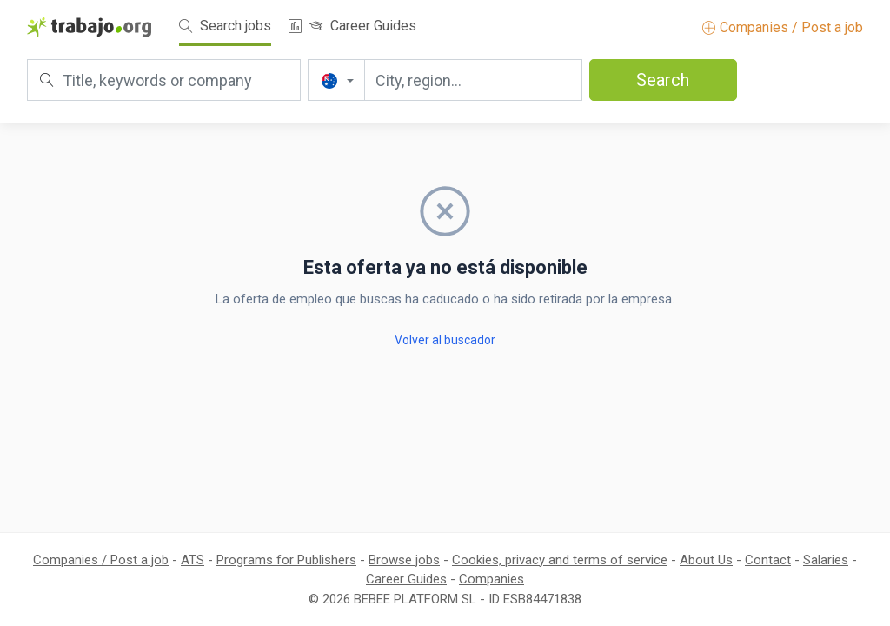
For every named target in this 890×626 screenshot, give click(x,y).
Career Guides (362, 25)
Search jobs (225, 25)
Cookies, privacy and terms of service (560, 560)
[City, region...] (472, 80)
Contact (768, 560)
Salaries (825, 560)
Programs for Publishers (286, 560)
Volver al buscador (445, 340)
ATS (192, 560)
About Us (706, 560)
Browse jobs (404, 560)
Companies (491, 579)
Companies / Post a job (782, 27)
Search (662, 80)
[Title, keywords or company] (164, 80)
